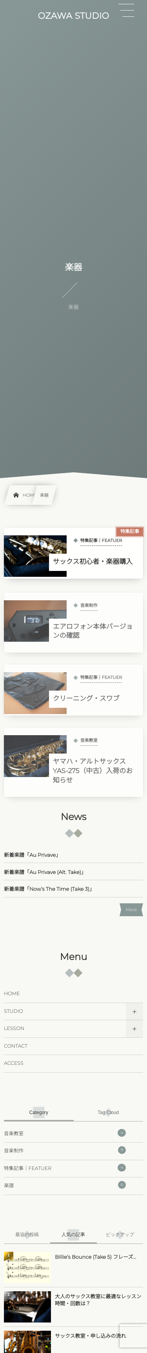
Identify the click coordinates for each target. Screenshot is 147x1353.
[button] (126, 10)
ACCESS (14, 1063)
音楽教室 (65, 1133)
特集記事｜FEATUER (65, 1168)
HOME (12, 994)
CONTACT (15, 1046)
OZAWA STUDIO (73, 16)
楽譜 (65, 1185)
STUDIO (13, 1011)
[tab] (39, 1112)
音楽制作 (65, 1150)
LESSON (14, 1029)
